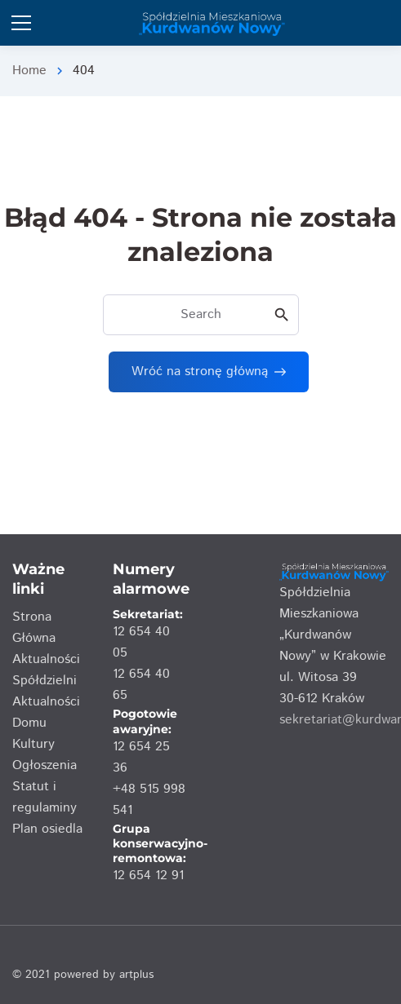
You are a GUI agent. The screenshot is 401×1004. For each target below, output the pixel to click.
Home (29, 70)
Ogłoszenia (44, 765)
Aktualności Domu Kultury (46, 723)
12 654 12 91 (148, 875)
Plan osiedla (47, 829)
